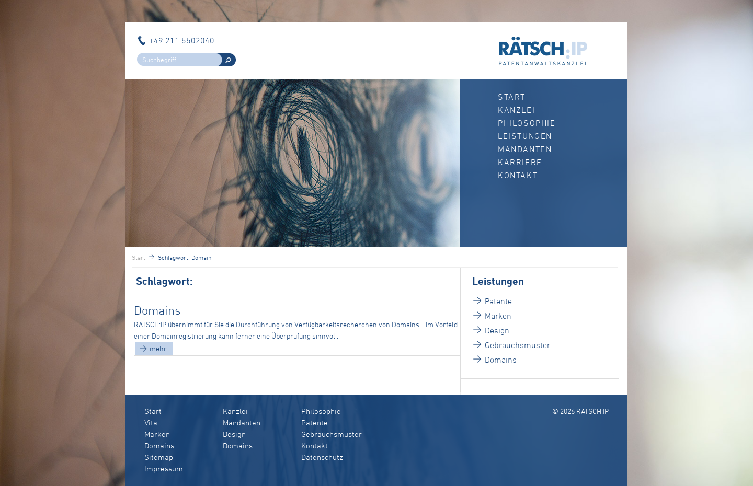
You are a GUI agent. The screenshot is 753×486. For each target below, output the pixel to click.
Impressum (163, 468)
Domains (157, 310)
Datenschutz (322, 457)
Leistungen (525, 136)
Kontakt (518, 175)
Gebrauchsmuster (517, 345)
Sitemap (158, 457)
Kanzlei (516, 109)
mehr (158, 348)
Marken (498, 315)
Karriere (520, 162)
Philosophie (527, 123)
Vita (150, 422)
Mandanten (525, 149)
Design (497, 330)
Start (512, 96)
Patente (498, 301)
